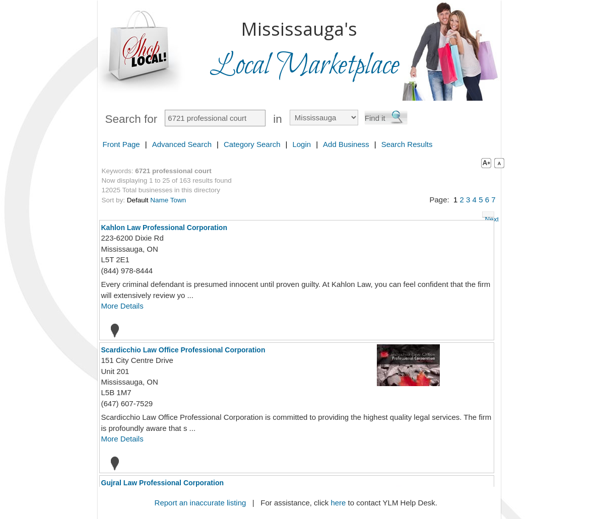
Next (489, 216)
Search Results (407, 144)
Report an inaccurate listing (200, 502)
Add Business (346, 144)
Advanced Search (182, 144)
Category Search (252, 144)
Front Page (121, 144)
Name (159, 200)
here (338, 502)
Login (301, 144)
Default (138, 200)
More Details (122, 306)
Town (178, 200)
